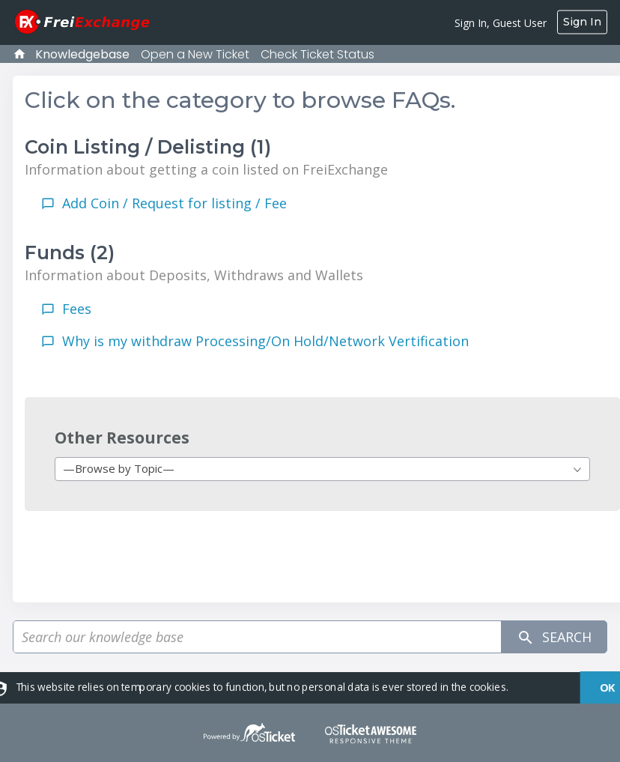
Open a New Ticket (195, 54)
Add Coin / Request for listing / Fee (174, 203)
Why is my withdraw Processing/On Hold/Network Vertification (265, 341)
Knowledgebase (82, 54)
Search (554, 637)
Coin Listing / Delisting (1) (148, 147)
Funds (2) (70, 252)
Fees (76, 309)
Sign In (582, 21)
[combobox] (322, 469)
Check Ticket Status (317, 54)
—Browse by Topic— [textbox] (118, 468)
